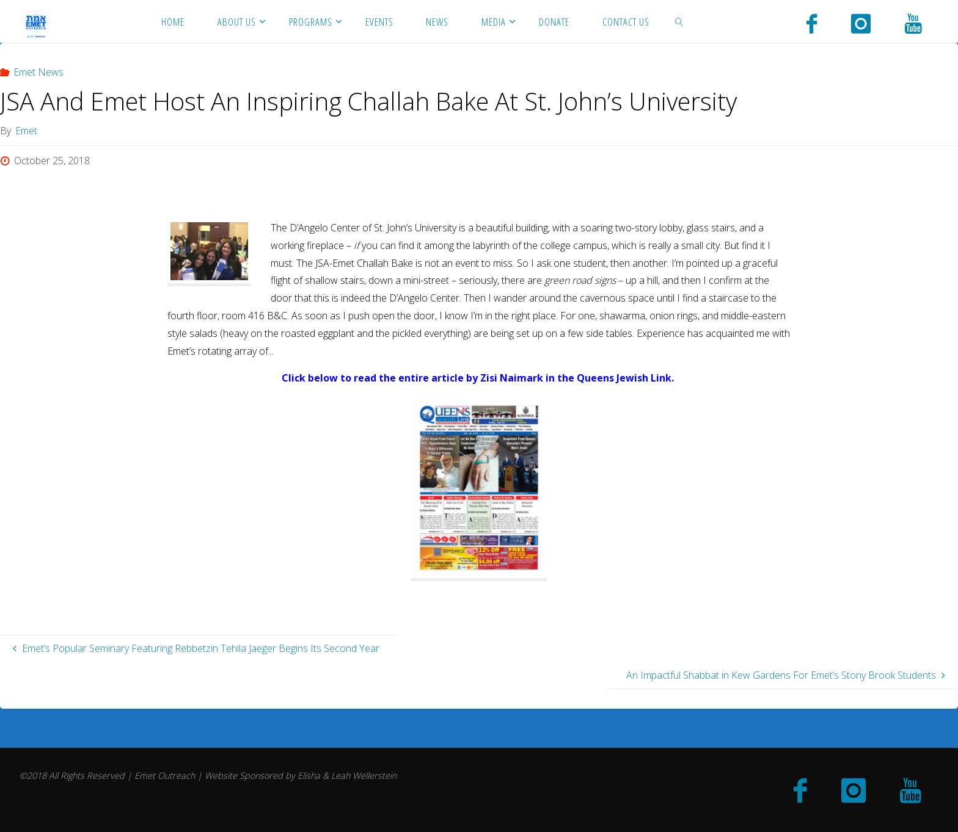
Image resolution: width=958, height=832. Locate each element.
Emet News (38, 72)
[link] (678, 21)
